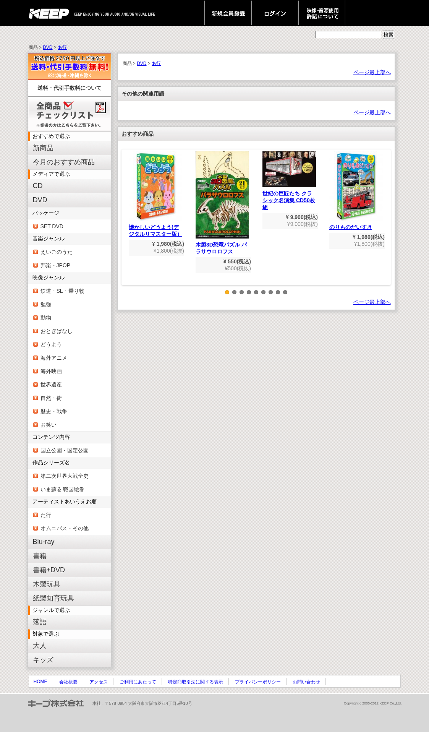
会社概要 (68, 682)
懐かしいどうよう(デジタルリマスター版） (155, 194)
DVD (47, 47)
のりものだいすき (356, 190)
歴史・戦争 (53, 411)
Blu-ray (44, 541)
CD (38, 186)
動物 (45, 318)
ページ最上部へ (372, 72)
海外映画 (51, 371)
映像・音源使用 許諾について (321, 13)
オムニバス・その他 (64, 528)
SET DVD (51, 226)
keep (51, 13)
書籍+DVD (49, 570)
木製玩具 (46, 584)
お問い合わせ (306, 682)
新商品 (43, 148)
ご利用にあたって (138, 682)
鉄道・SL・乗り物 (62, 291)
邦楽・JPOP (55, 265)
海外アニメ (53, 358)
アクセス (98, 682)
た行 (45, 515)
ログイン (274, 13)
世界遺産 (51, 384)
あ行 (62, 47)
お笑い (48, 425)
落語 (40, 622)
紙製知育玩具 (53, 598)
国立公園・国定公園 (64, 450)
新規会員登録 (227, 13)
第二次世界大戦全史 (64, 476)
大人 (40, 645)
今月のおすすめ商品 (64, 162)
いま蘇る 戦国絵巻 (62, 489)
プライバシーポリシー (258, 682)
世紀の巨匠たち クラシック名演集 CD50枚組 (289, 180)
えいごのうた (56, 252)
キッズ (43, 660)
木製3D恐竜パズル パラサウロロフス (222, 203)
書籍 (40, 556)
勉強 (45, 304)
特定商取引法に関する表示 (195, 682)
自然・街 (51, 398)
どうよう (51, 344)
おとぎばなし (56, 331)
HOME (40, 681)
